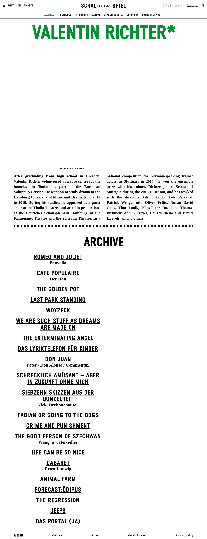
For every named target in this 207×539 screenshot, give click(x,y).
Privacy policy (184, 535)
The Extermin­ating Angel (58, 338)
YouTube (21, 535)
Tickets (28, 5)
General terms (137, 535)
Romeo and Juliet (58, 257)
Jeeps (58, 511)
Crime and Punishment (58, 426)
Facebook (15, 535)
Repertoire (82, 15)
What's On (14, 5)
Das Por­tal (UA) (58, 521)
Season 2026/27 (113, 15)
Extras (96, 15)
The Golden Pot (58, 289)
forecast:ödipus (58, 490)
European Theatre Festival (143, 15)
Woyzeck (58, 310)
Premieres (65, 15)
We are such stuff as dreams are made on (58, 324)
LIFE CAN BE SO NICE (58, 452)
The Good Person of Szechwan (58, 436)
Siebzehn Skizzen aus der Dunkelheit (58, 396)
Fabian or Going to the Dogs (58, 415)
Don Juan (58, 359)
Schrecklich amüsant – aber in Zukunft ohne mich (58, 378)
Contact (57, 535)
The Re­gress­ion (58, 500)
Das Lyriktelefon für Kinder (58, 349)
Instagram (18, 535)
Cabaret (58, 463)
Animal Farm (58, 479)
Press (95, 535)
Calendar (49, 15)
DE (203, 5)
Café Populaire (58, 273)
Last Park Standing (58, 300)
